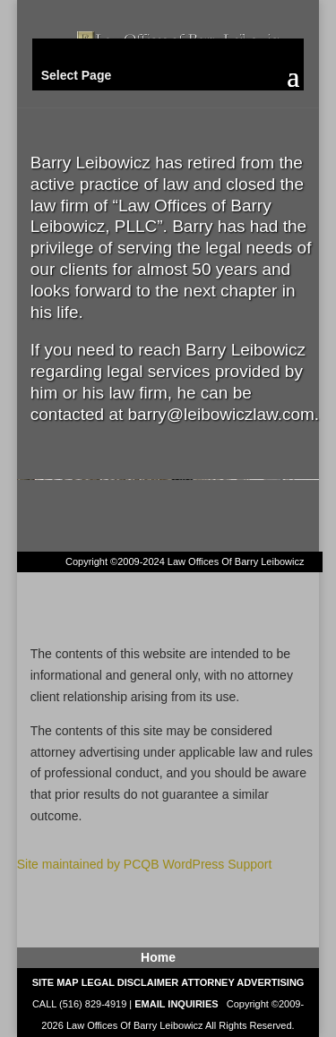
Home (158, 957)
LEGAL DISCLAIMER (130, 982)
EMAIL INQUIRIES (176, 1003)
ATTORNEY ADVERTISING (242, 982)
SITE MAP (55, 982)
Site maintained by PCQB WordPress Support (144, 864)
